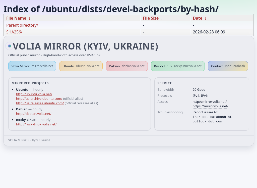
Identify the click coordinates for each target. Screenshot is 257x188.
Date (197, 18)
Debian (127, 66)
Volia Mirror (32, 66)
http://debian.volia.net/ (33, 113)
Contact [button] (228, 66)
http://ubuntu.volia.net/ (34, 94)
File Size (151, 18)
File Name (16, 18)
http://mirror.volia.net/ (210, 101)
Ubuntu (80, 66)
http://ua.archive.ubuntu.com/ (39, 98)
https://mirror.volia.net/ (210, 106)
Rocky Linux (178, 66)
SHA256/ (14, 32)
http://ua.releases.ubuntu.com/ (40, 103)
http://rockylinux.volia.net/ (36, 124)
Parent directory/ (22, 25)
